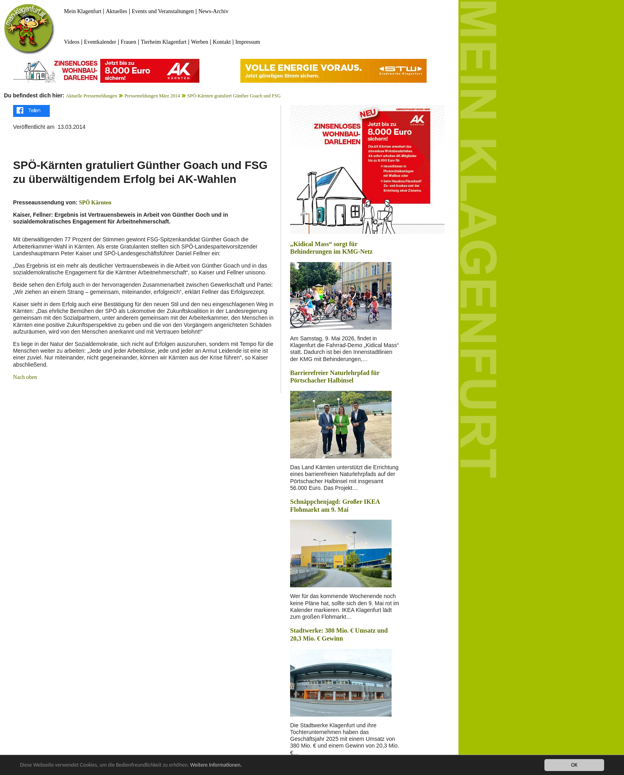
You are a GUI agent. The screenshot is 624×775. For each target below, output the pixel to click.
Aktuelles (116, 11)
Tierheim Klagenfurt (164, 42)
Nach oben (25, 377)
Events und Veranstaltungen (163, 11)
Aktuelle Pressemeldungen (91, 96)
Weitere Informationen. (216, 765)
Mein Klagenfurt (82, 11)
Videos (72, 42)
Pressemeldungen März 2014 (152, 96)
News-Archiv (213, 11)
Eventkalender (100, 42)
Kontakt (222, 42)
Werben (199, 42)
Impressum (247, 42)
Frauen (128, 42)
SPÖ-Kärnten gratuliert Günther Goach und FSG (234, 96)
